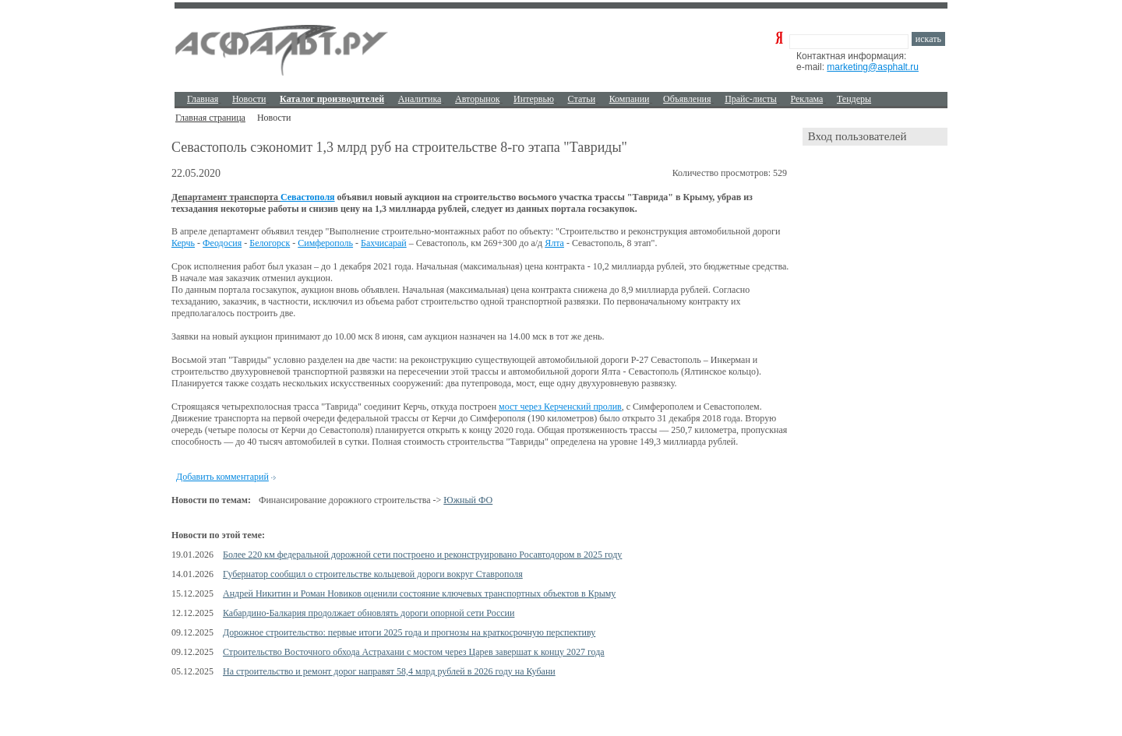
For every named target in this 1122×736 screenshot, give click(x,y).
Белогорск (269, 243)
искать (928, 38)
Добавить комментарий (222, 476)
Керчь (183, 243)
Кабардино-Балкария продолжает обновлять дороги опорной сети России (368, 612)
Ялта (554, 243)
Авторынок (477, 98)
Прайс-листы (751, 98)
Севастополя (307, 197)
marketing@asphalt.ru (873, 67)
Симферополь (325, 243)
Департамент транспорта (225, 197)
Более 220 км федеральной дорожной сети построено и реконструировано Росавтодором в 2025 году (422, 554)
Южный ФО (467, 500)
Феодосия (222, 243)
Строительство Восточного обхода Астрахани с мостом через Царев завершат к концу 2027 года (414, 651)
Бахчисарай (384, 243)
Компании (629, 98)
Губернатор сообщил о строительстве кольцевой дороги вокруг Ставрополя (373, 574)
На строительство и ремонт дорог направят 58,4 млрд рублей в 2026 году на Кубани (389, 671)
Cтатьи (582, 98)
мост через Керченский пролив (560, 406)
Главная (202, 98)
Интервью (533, 98)
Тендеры (854, 98)
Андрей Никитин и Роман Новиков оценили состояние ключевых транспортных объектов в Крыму (419, 593)
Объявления (687, 98)
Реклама (807, 98)
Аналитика (420, 98)
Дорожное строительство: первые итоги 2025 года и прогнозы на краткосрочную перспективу (409, 632)
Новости (249, 98)
